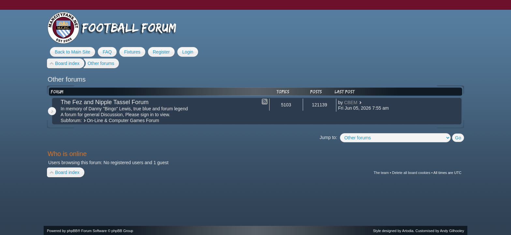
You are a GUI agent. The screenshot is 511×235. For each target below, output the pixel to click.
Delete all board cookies (411, 173)
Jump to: (328, 137)
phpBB (72, 231)
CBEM (350, 102)
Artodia (408, 231)
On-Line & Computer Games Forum (123, 120)
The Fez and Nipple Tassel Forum (105, 102)
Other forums (67, 79)
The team (381, 173)
